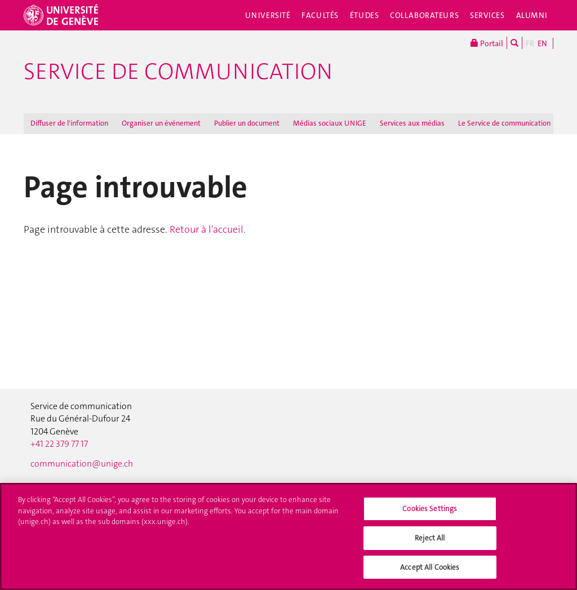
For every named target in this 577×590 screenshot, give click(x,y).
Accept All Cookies (429, 572)
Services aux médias (412, 123)
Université (268, 15)
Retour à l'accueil (206, 229)
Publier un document (246, 123)
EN (542, 43)
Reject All (430, 543)
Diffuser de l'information (69, 123)
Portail (487, 42)
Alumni (532, 15)
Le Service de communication (504, 123)
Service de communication (178, 71)
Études (364, 15)
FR (530, 43)
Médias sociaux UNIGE (329, 123)
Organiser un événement (161, 123)
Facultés (320, 15)
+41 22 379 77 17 (59, 444)
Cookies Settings (429, 513)
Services (487, 15)
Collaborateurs (424, 15)
